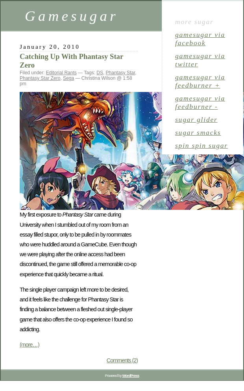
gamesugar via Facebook (200, 39)
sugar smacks (198, 132)
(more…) (29, 344)
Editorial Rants (61, 72)
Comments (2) (122, 360)
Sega (68, 78)
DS (99, 72)
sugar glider (196, 119)
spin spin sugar (201, 145)
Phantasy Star (120, 72)
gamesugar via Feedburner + (200, 81)
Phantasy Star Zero (40, 78)
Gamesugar (71, 16)
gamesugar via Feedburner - (200, 102)
